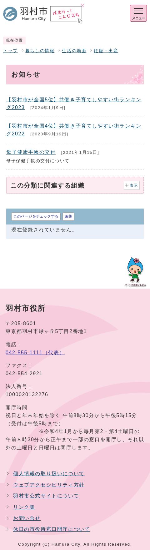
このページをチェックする (35, 216)
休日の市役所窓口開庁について (51, 529)
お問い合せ (27, 518)
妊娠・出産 (106, 50)
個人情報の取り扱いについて (49, 473)
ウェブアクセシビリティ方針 (49, 484)
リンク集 (24, 507)
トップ (10, 50)
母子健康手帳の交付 (31, 152)
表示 (134, 185)
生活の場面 (74, 50)
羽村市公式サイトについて (46, 495)
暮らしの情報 (40, 50)
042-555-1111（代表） (35, 352)
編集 (68, 216)
